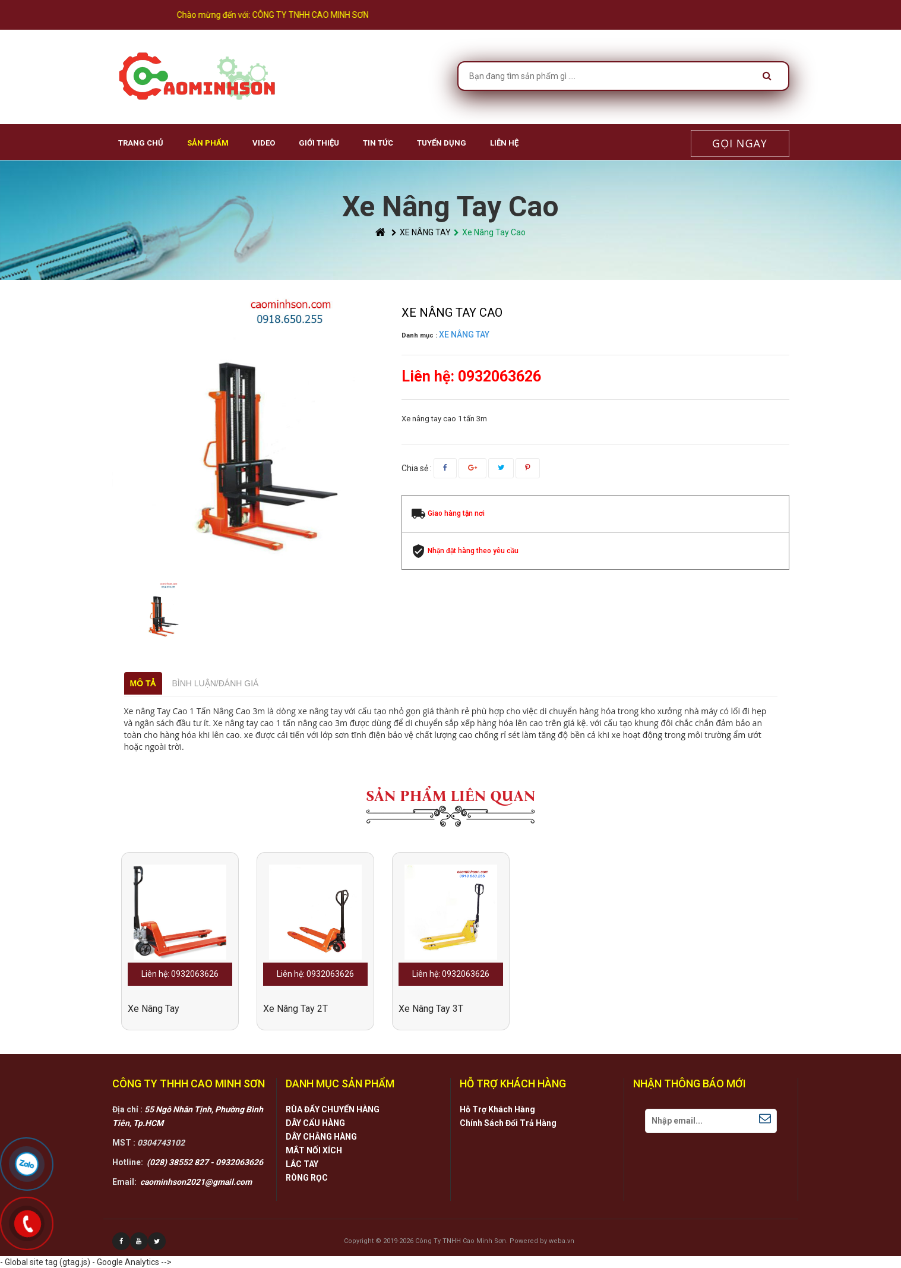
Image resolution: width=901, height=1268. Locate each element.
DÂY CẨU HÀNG (315, 1123)
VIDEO (263, 142)
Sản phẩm (208, 142)
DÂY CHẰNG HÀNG (321, 1136)
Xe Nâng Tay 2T (295, 1008)
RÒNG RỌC (307, 1177)
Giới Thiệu (319, 142)
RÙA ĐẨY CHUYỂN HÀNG (333, 1109)
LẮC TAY (302, 1164)
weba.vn (561, 1241)
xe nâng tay (153, 1008)
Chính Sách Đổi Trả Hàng (508, 1123)
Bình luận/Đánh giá (215, 683)
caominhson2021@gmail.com (196, 1182)
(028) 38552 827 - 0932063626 (205, 1162)
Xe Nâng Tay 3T (431, 1008)
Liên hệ (504, 142)
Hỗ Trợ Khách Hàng (497, 1109)
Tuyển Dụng (441, 142)
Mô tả (143, 683)
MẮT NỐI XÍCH (314, 1150)
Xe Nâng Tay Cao (490, 232)
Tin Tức (378, 142)
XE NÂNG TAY (421, 232)
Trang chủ (140, 142)
